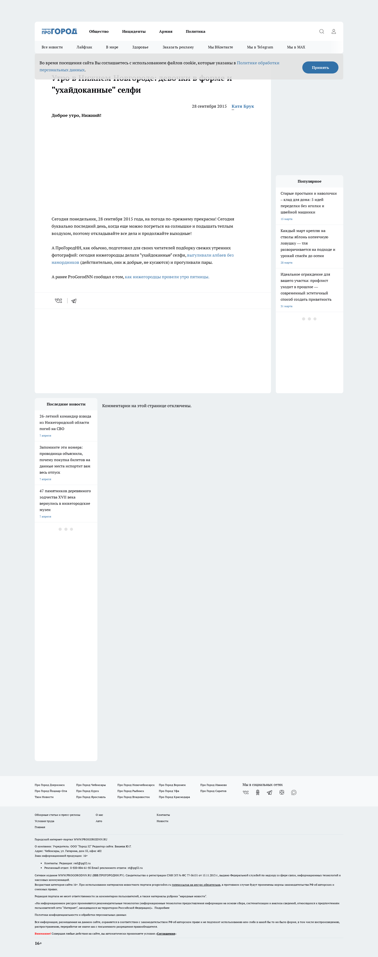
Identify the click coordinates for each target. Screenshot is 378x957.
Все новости (52, 47)
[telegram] (75, 300)
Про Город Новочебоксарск (136, 785)
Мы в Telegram (260, 47)
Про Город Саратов (213, 791)
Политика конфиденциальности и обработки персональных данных (80, 915)
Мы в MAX (296, 47)
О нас (99, 815)
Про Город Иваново (213, 785)
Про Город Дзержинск (50, 785)
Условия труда (44, 821)
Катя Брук (243, 106)
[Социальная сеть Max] (294, 792)
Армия (165, 31)
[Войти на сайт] (333, 31)
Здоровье (140, 47)
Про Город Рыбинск (130, 791)
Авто (99, 821)
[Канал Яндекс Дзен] (282, 792)
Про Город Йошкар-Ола (51, 791)
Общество (99, 31)
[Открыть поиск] (321, 31)
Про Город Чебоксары (91, 785)
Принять (320, 67)
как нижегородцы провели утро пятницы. (167, 276)
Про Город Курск (87, 791)
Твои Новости (44, 797)
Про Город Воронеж (172, 785)
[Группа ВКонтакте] (246, 792)
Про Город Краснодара (174, 797)
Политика (195, 31)
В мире (112, 47)
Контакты (163, 815)
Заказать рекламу (178, 47)
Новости (162, 821)
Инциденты (134, 31)
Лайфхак (84, 47)
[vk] (59, 300)
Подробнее (162, 908)
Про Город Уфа (169, 791)
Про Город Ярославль (91, 797)
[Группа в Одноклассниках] (258, 792)
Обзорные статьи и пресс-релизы (57, 815)
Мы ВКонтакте (220, 47)
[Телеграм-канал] (270, 792)
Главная (40, 827)
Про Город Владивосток (133, 797)
